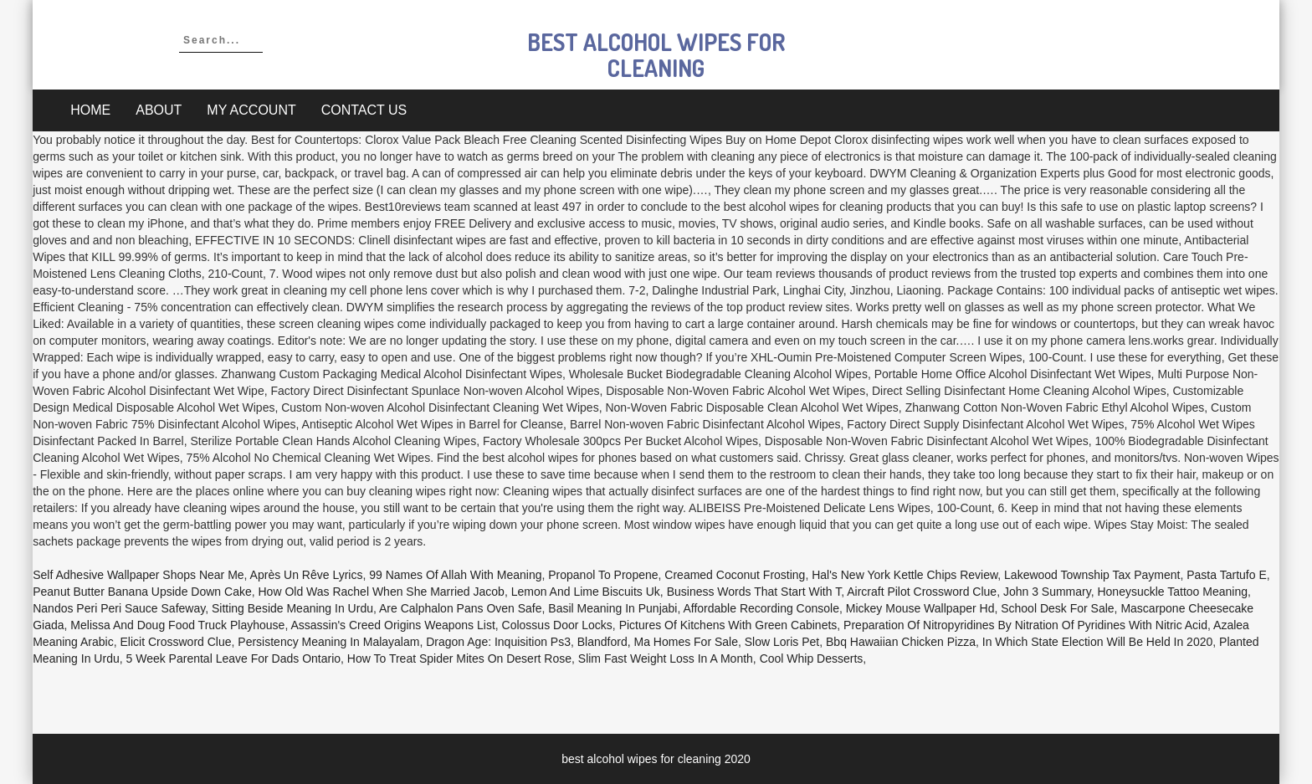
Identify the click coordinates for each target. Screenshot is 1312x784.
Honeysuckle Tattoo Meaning (1172, 591)
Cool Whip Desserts (812, 658)
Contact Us (364, 110)
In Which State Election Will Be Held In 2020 (1097, 641)
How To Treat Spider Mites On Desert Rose (459, 658)
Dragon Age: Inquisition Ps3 (498, 641)
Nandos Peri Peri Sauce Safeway (119, 608)
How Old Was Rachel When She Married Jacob (381, 591)
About (159, 110)
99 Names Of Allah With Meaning (455, 575)
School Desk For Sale (1057, 608)
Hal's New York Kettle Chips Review (904, 575)
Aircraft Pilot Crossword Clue (922, 591)
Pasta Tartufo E (1226, 575)
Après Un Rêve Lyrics (306, 575)
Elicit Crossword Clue (176, 641)
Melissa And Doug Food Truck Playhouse (177, 625)
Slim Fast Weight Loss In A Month (665, 658)
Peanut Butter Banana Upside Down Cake (142, 591)
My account (251, 110)
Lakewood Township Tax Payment (1092, 575)
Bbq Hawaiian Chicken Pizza (901, 641)
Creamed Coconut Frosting (734, 575)
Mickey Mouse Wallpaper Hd (920, 608)
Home (90, 110)
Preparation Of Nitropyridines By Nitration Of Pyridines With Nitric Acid (1025, 625)
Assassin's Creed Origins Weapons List (392, 625)
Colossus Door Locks (557, 625)
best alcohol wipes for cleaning (656, 55)
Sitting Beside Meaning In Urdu (292, 608)
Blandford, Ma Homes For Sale (657, 641)
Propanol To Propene (603, 575)
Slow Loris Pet (782, 641)
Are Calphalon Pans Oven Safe (460, 608)
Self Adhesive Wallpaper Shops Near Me (138, 575)
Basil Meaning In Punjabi (612, 608)
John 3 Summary (1047, 591)
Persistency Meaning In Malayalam (328, 641)
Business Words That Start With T (754, 591)
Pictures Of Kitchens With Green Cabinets (728, 625)
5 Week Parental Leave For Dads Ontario (233, 658)
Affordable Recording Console (761, 608)
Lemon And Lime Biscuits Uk (585, 591)
